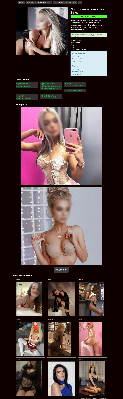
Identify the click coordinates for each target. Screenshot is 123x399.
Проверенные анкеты (44, 2)
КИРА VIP (81, 279)
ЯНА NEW (18, 319)
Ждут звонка (31, 2)
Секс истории (58, 2)
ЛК (79, 2)
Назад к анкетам (61, 270)
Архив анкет (88, 398)
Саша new (18, 279)
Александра (50, 319)
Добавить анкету (71, 2)
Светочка (81, 359)
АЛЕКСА (49, 279)
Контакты (95, 398)
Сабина (49, 359)
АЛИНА (80, 319)
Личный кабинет (102, 398)
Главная (21, 2)
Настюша (18, 359)
